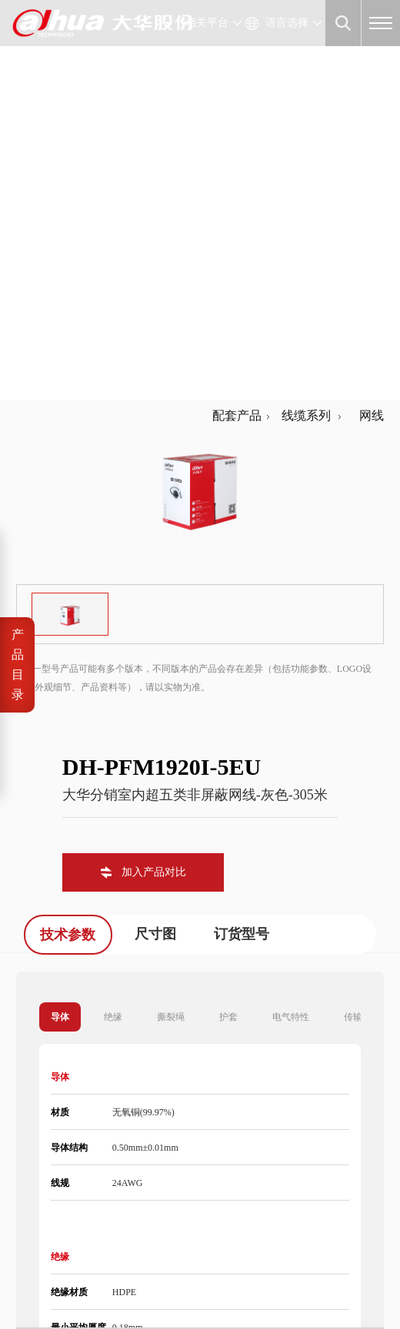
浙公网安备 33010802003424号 (261, 1267)
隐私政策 (86, 1285)
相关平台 (206, 22)
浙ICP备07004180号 (123, 1267)
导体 (60, 635)
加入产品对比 (154, 491)
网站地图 (136, 1285)
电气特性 (290, 635)
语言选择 (286, 22)
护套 (228, 635)
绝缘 (113, 635)
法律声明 (36, 1285)
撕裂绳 (171, 635)
